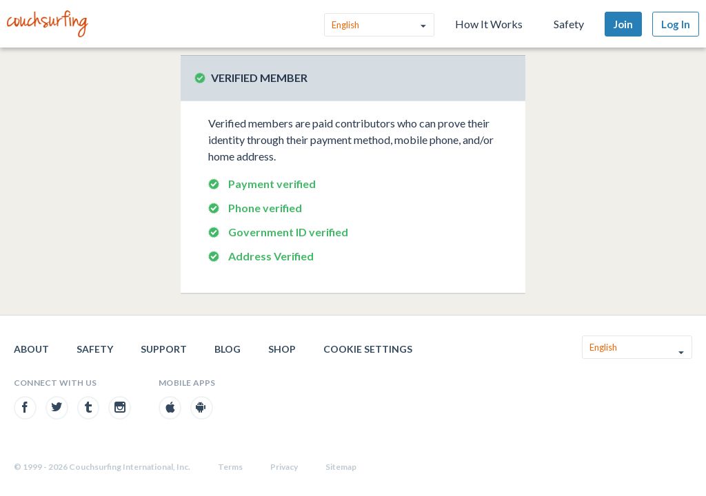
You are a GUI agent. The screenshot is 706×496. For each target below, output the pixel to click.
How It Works (489, 23)
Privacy (284, 467)
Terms (230, 467)
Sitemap (340, 467)
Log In (675, 24)
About (31, 349)
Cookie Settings (367, 349)
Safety (569, 23)
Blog (227, 349)
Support (164, 349)
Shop (282, 349)
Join (623, 24)
